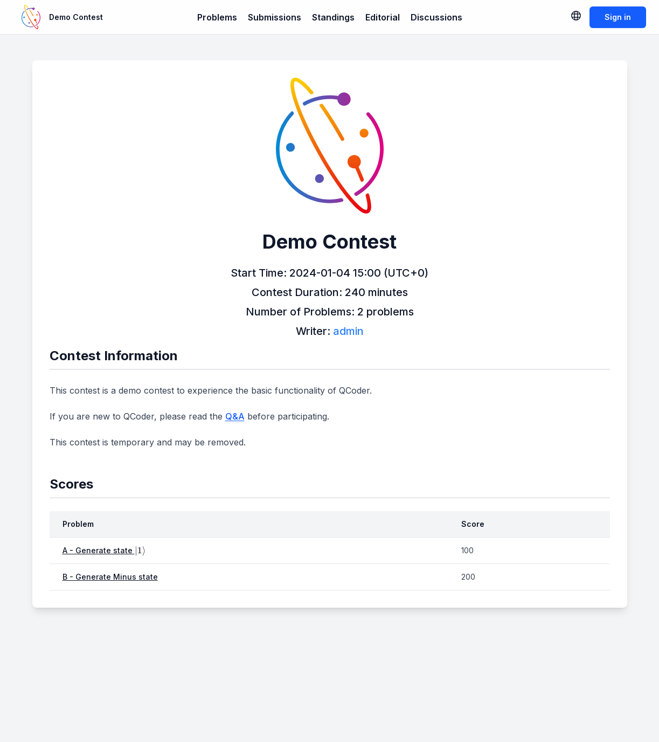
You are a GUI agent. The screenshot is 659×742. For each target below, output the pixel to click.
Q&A (235, 416)
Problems (217, 17)
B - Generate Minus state (110, 576)
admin (348, 331)
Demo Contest (76, 17)
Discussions (436, 17)
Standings (333, 17)
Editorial (382, 17)
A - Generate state (104, 550)
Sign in (618, 17)
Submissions (274, 17)
